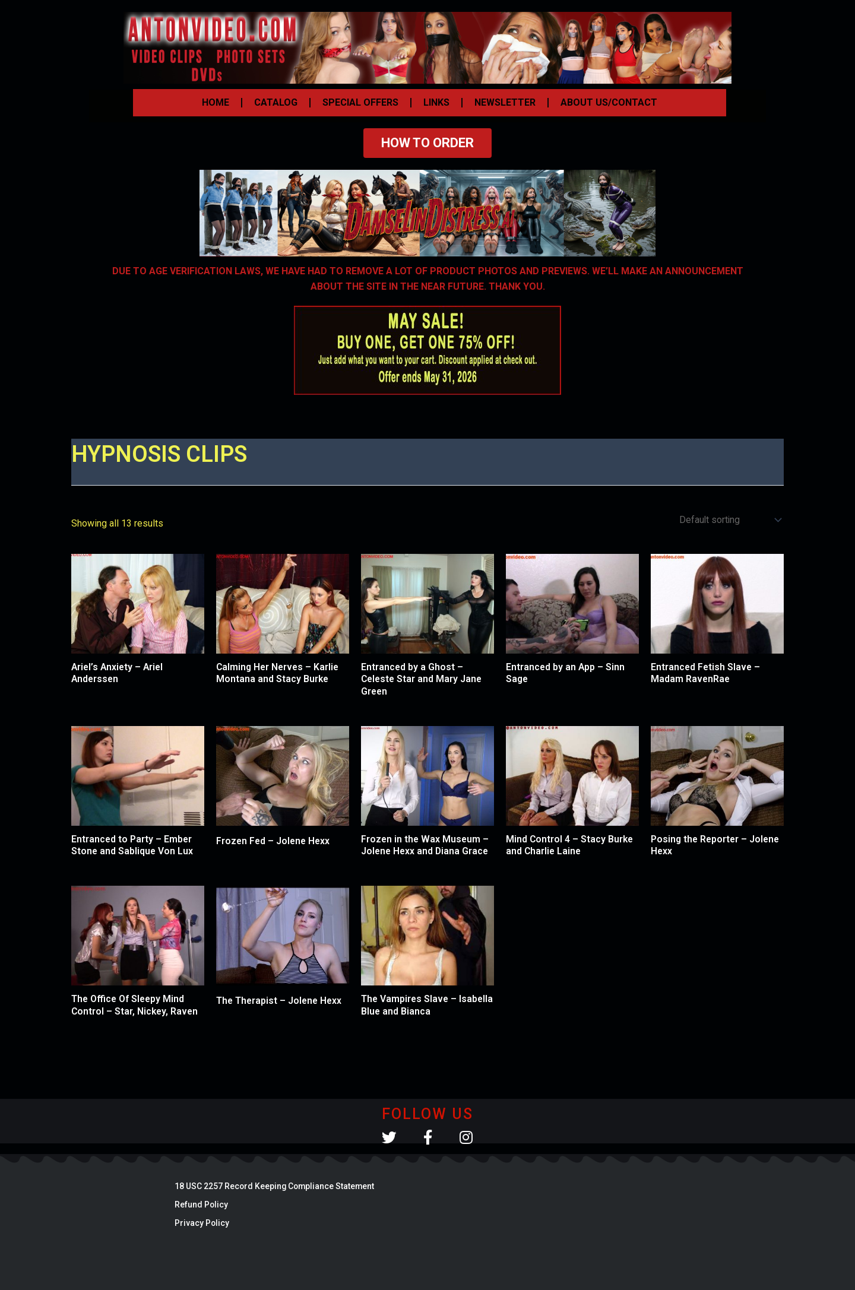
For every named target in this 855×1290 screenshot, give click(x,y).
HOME (215, 102)
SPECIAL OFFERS (360, 102)
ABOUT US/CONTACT (608, 102)
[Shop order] (728, 521)
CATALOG (275, 102)
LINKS (436, 102)
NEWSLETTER (505, 102)
